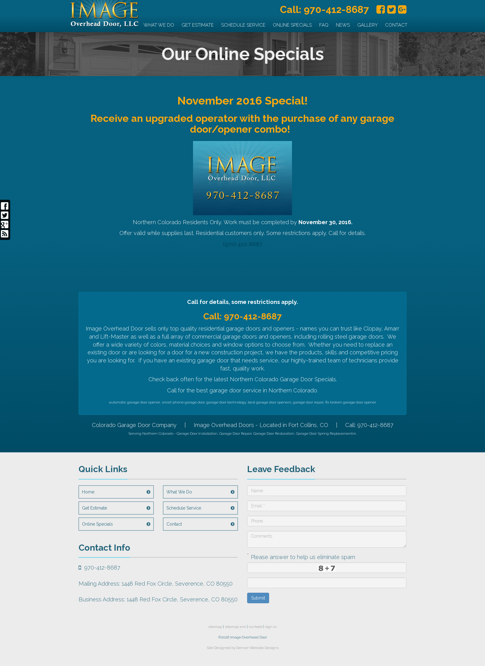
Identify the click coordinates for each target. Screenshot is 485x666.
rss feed (255, 627)
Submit (258, 598)
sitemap (215, 627)
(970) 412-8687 (242, 244)
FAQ (323, 25)
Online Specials (292, 25)
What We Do (159, 25)
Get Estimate (198, 25)
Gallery (367, 25)
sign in (271, 627)
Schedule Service (243, 25)
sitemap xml (235, 627)
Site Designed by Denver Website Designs (243, 648)
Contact (396, 25)
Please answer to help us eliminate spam (301, 556)
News (343, 25)
